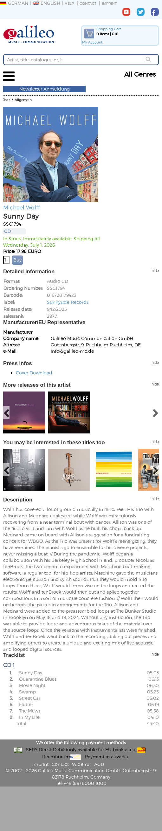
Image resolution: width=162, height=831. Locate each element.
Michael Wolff (21, 207)
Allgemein (23, 100)
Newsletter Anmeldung (44, 89)
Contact (88, 3)
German (14, 3)
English (46, 3)
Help (69, 3)
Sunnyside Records (67, 302)
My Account (92, 42)
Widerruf (81, 764)
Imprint (109, 3)
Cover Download (34, 372)
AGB (99, 764)
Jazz (6, 100)
